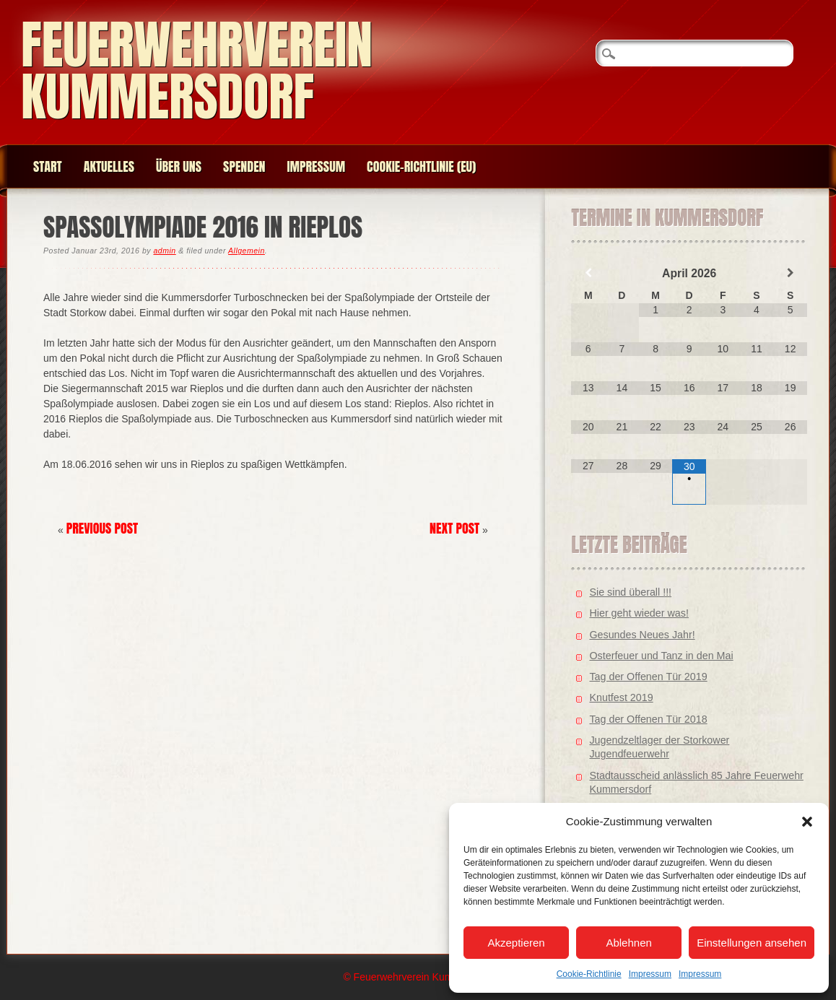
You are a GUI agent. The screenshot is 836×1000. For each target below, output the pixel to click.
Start (47, 166)
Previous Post (102, 528)
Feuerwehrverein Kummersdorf (197, 70)
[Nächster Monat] (790, 273)
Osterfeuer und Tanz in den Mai (661, 655)
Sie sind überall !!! (630, 592)
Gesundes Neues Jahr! (642, 634)
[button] (807, 821)
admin (164, 250)
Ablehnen (628, 942)
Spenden (244, 166)
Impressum (650, 974)
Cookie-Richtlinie (589, 974)
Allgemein (246, 250)
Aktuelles (109, 166)
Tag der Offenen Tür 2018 (648, 719)
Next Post (454, 528)
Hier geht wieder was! (638, 613)
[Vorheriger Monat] (588, 273)
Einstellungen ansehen (751, 942)
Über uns (178, 166)
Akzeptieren (515, 942)
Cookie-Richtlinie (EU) (421, 166)
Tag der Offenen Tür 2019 (648, 676)
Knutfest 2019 (621, 697)
